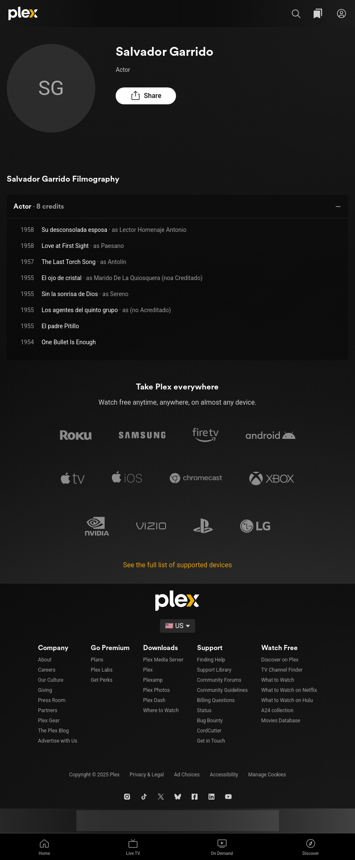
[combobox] (167, 13)
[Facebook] (194, 796)
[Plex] (23, 13)
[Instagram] (127, 796)
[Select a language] (177, 626)
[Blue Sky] (177, 796)
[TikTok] (143, 796)
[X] (160, 796)
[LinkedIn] (211, 796)
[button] (296, 13)
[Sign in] (341, 13)
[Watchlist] (318, 13)
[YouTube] (228, 796)
